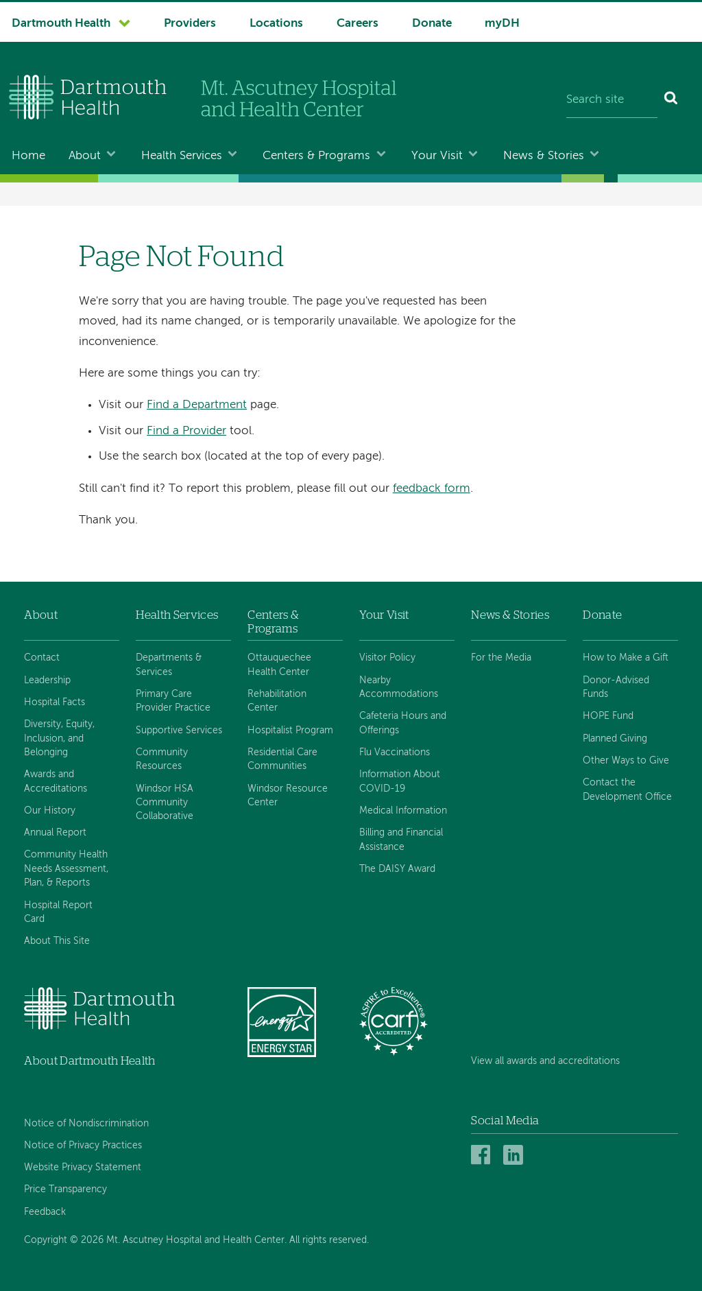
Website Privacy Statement (82, 1167)
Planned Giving (615, 739)
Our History (49, 811)
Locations (276, 23)
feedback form (431, 489)
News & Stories (543, 156)
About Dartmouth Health (89, 1061)
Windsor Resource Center (287, 795)
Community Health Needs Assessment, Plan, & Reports (66, 869)
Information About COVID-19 (399, 781)
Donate (432, 23)
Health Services (181, 156)
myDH (502, 23)
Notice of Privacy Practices (83, 1145)
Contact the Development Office (627, 789)
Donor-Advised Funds (616, 687)
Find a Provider (186, 431)
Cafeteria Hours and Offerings (402, 723)
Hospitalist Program (290, 730)
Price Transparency (65, 1189)
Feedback (45, 1212)
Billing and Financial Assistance (401, 839)
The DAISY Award (397, 869)
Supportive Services (179, 730)
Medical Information (403, 811)
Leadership (47, 680)
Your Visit (437, 156)
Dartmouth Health (61, 23)
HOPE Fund (608, 716)
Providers (190, 23)
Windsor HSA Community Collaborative (164, 803)
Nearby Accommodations (398, 687)
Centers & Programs (316, 156)
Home (28, 156)
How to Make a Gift (625, 658)
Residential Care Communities (282, 759)
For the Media (501, 658)
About (85, 156)
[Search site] (611, 100)
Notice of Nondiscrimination (86, 1123)
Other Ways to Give (626, 761)
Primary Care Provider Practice (173, 701)
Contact (42, 658)
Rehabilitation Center (276, 701)
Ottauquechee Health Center (279, 664)
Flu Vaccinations (394, 752)
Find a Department (197, 405)
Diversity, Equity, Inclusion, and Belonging (59, 738)
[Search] (671, 100)
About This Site (57, 941)
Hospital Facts (54, 702)
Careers (357, 23)
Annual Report (55, 833)
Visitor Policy (387, 658)
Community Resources (162, 759)
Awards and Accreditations (55, 781)
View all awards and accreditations (545, 1061)
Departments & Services (169, 664)
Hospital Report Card (58, 912)
